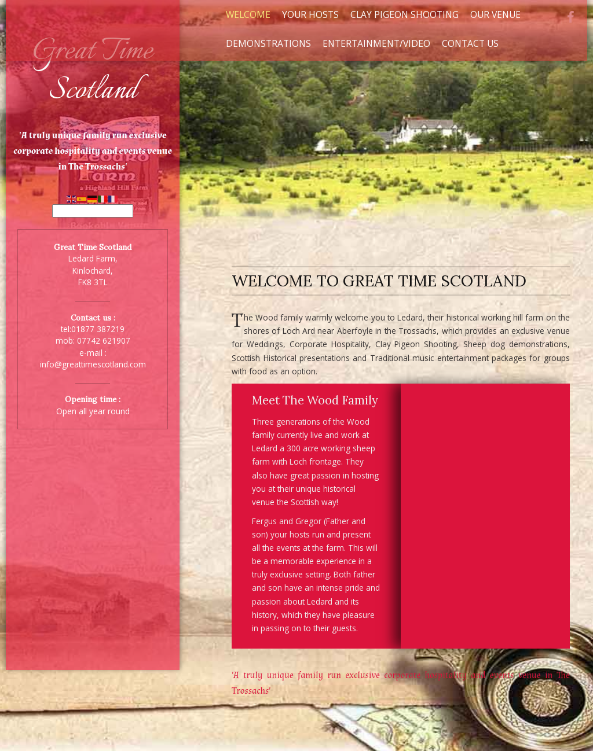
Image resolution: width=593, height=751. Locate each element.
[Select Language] (92, 211)
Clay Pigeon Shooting (404, 14)
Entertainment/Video (376, 43)
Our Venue (495, 14)
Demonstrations (268, 43)
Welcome (248, 14)
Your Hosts (310, 14)
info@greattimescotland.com (93, 364)
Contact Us (470, 43)
